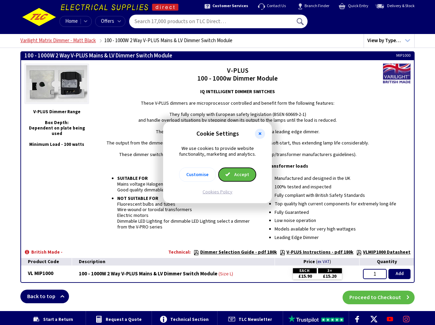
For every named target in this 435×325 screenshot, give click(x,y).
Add (400, 273)
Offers (111, 21)
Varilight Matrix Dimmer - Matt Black (58, 40)
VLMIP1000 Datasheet (383, 252)
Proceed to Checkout (382, 296)
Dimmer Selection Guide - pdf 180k (235, 252)
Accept (237, 174)
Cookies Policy (217, 191)
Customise (197, 174)
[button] (260, 134)
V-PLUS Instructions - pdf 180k (316, 252)
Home (71, 21)
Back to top (48, 296)
